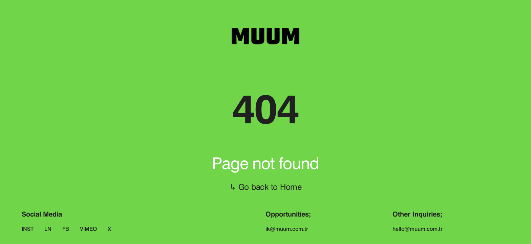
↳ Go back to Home (265, 187)
